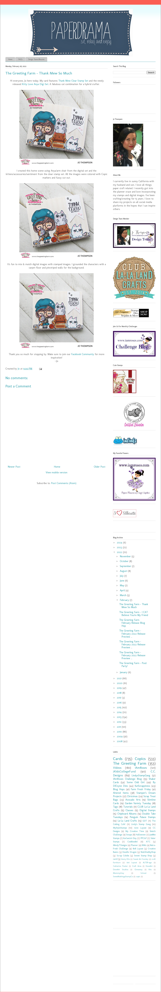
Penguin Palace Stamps (143, 817)
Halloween (141, 834)
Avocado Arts (133, 799)
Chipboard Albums (127, 813)
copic (138, 876)
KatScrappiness (142, 785)
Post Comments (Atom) (63, 483)
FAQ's (20, 59)
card (115, 859)
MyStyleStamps (120, 827)
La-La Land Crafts (127, 820)
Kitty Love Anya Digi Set (35, 84)
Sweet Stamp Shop (143, 855)
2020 (120, 683)
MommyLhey (118, 873)
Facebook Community (82, 354)
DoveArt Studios (120, 869)
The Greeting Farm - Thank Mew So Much (133, 606)
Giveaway (138, 869)
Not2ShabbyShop (148, 852)
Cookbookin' (132, 841)
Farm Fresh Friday (141, 789)
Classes (129, 810)
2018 (119, 692)
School (143, 873)
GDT (145, 820)
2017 (119, 697)
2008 (120, 741)
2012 (119, 721)
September (126, 566)
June (122, 580)
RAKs (144, 845)
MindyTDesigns (120, 845)
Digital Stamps (147, 810)
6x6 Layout (132, 862)
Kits (150, 869)
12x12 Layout (140, 827)
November (126, 556)
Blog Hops (119, 789)
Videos (117, 767)
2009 (120, 736)
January (124, 672)
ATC (148, 841)
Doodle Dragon (129, 852)
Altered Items (121, 792)
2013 (119, 717)
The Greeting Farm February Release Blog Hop (132, 622)
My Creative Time (134, 831)
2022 (120, 552)
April (123, 590)
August (124, 570)
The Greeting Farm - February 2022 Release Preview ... (132, 633)
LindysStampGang (141, 775)
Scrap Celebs (123, 855)
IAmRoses (141, 767)
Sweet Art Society (140, 859)
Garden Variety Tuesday (138, 803)
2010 (120, 731)
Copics (140, 758)
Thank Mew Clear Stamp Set (73, 80)
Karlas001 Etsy (130, 838)
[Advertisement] (132, 905)
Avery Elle (125, 859)
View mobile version (56, 472)
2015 (119, 707)
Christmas (132, 796)
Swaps (129, 834)
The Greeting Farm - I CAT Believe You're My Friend (133, 614)
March (123, 595)
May (122, 585)
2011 (119, 726)
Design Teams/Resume (36, 59)
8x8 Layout (138, 848)
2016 (119, 702)
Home (10, 59)
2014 (119, 712)
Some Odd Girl (136, 782)
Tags (115, 806)
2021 (119, 678)
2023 (120, 547)
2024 (120, 542)
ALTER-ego (147, 862)
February (125, 600)
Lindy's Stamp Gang (141, 824)
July (122, 575)
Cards (117, 758)
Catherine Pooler (120, 866)
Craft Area (136, 866)
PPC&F (144, 838)
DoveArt (149, 866)
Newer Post (14, 466)
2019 (119, 688)
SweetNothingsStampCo (123, 876)
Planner (134, 845)
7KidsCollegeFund (124, 771)
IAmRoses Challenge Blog (127, 778)
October (124, 561)
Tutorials (128, 806)
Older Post (99, 466)
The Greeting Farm (129, 763)
